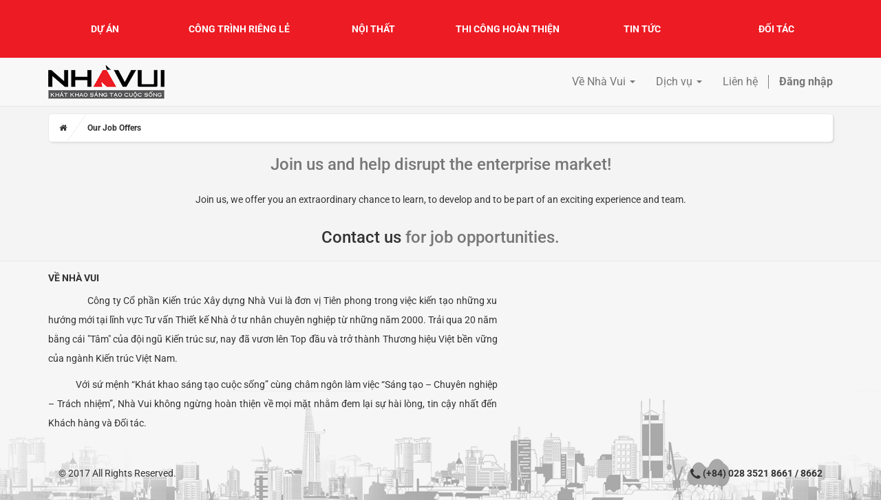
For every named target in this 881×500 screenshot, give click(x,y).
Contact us (361, 237)
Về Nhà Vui (73, 277)
